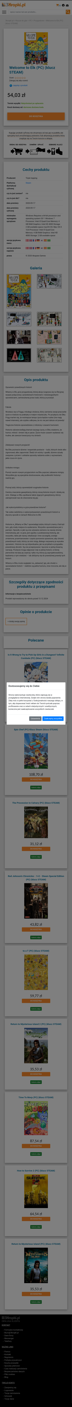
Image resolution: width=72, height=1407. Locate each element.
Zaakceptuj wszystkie (53, 718)
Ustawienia (35, 718)
